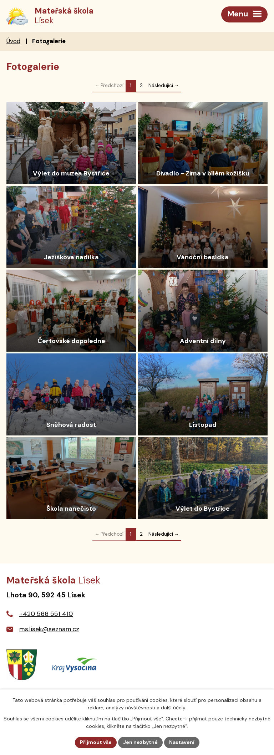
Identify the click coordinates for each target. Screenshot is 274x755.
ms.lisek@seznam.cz (49, 629)
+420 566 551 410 (46, 613)
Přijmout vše (96, 742)
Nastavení (181, 742)
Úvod (13, 41)
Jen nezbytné (140, 742)
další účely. (173, 707)
